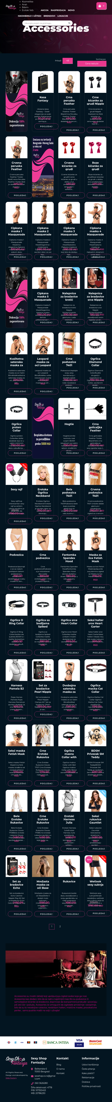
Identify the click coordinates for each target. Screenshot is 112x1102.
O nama (60, 1069)
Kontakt (60, 1073)
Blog (58, 1064)
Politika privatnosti (91, 1086)
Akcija (44, 10)
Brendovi (49, 16)
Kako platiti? (88, 1073)
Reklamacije (88, 1077)
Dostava (86, 1082)
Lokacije (62, 16)
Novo (71, 10)
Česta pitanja (88, 1069)
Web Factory (11, 1078)
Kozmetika (28, 1)
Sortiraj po (101, 59)
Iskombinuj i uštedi (29, 16)
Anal (24, 4)
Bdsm (25, 7)
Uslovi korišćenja (90, 1064)
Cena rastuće (91, 63)
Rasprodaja (58, 10)
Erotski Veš (28, 10)
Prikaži (58, 60)
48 (67, 60)
